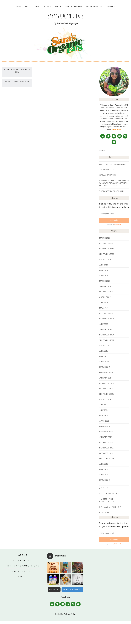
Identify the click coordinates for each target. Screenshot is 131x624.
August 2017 (105, 345)
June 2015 (103, 464)
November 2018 (106, 319)
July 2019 (103, 302)
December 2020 (106, 243)
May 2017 (103, 356)
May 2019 (103, 308)
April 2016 (104, 421)
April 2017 (104, 362)
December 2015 (106, 442)
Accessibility (109, 493)
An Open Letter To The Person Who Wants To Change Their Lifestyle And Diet (114, 183)
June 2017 (103, 351)
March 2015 (104, 480)
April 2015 (104, 475)
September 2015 (106, 458)
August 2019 (105, 297)
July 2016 (103, 405)
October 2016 (106, 388)
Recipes (47, 7)
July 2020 (103, 265)
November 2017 (106, 335)
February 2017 (106, 372)
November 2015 (106, 448)
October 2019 (106, 292)
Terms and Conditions (23, 566)
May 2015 (103, 469)
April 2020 (104, 275)
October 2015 (106, 453)
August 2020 (105, 259)
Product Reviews (73, 7)
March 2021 (104, 238)
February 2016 (106, 432)
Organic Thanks (107, 175)
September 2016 (106, 394)
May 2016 (103, 415)
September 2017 (106, 340)
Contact (110, 7)
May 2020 (103, 270)
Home (18, 7)
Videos (57, 7)
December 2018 (106, 313)
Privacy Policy (110, 507)
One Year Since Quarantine (112, 164)
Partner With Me (94, 7)
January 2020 (105, 286)
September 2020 (106, 254)
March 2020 (104, 281)
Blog (37, 7)
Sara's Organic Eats (65, 16)
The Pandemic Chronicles (111, 191)
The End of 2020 (106, 169)
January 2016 (105, 437)
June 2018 (103, 324)
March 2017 (104, 367)
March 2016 (104, 426)
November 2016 (106, 383)
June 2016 (103, 410)
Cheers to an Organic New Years (17, 82)
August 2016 (105, 399)
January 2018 (105, 329)
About (28, 7)
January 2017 (105, 378)
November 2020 (106, 249)
